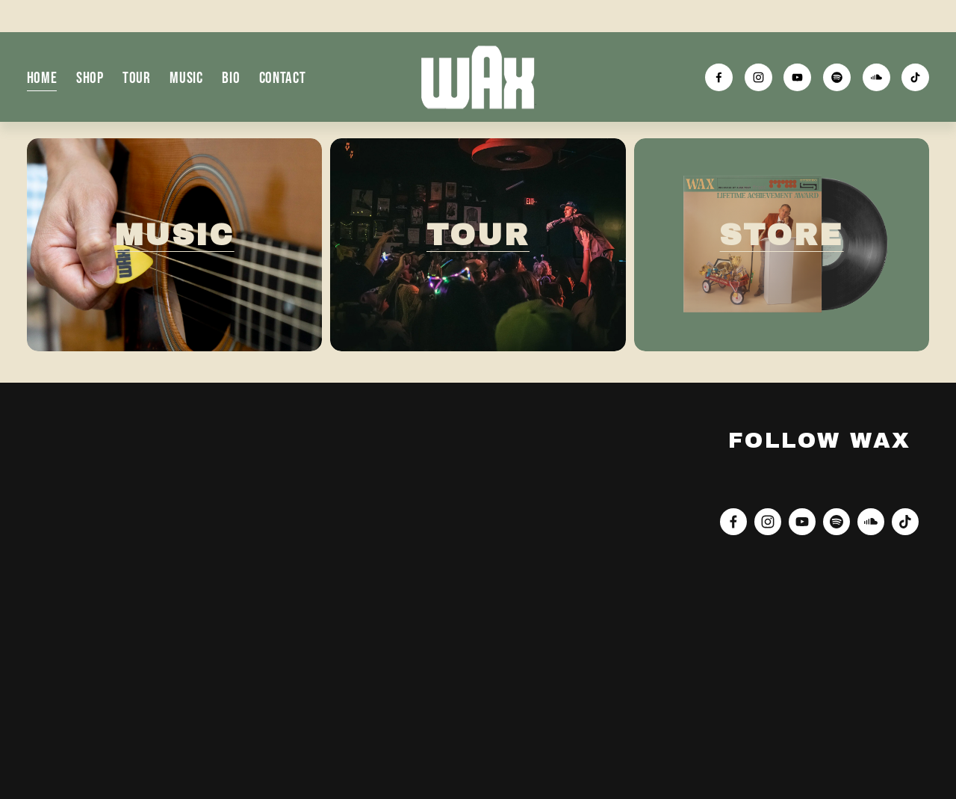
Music (186, 77)
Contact (282, 77)
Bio (231, 77)
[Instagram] (758, 77)
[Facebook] (719, 77)
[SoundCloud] (876, 77)
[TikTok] (915, 77)
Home (42, 77)
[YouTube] (797, 77)
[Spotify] (837, 77)
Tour (136, 77)
